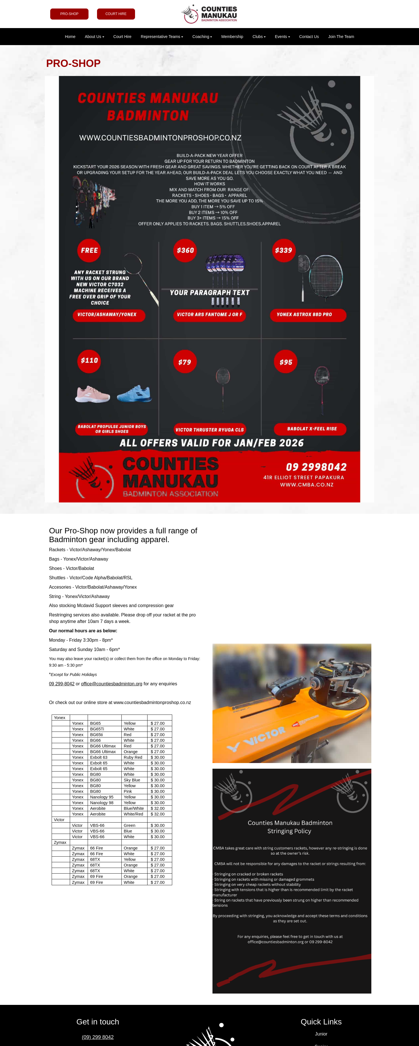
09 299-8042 (62, 683)
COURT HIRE (116, 14)
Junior (321, 1034)
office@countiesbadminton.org (111, 683)
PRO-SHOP (69, 14)
